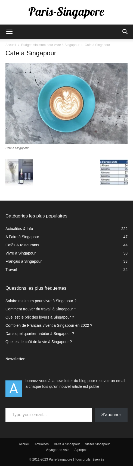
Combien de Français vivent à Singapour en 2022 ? (48, 325)
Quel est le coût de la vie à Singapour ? (38, 342)
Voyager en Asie (57, 450)
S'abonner (111, 414)
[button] (9, 32)
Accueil (10, 45)
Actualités (42, 444)
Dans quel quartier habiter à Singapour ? (39, 333)
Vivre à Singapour (67, 444)
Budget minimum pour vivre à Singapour (50, 45)
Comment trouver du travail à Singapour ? (40, 309)
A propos (81, 450)
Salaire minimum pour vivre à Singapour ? (40, 301)
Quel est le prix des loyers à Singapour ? (39, 317)
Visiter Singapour (97, 444)
